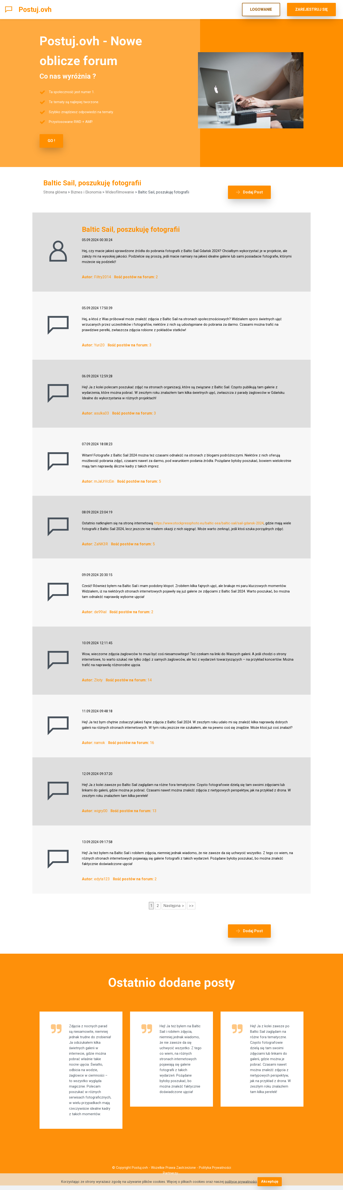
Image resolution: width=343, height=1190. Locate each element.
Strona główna (55, 191)
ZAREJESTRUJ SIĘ (311, 9)
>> (191, 902)
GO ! (51, 140)
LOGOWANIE (261, 9)
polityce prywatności (241, 1182)
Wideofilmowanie (119, 191)
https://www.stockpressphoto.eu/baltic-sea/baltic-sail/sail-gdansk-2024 (209, 520)
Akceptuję (269, 1182)
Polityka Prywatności (215, 1172)
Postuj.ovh (35, 9)
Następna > (173, 902)
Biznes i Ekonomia (86, 191)
